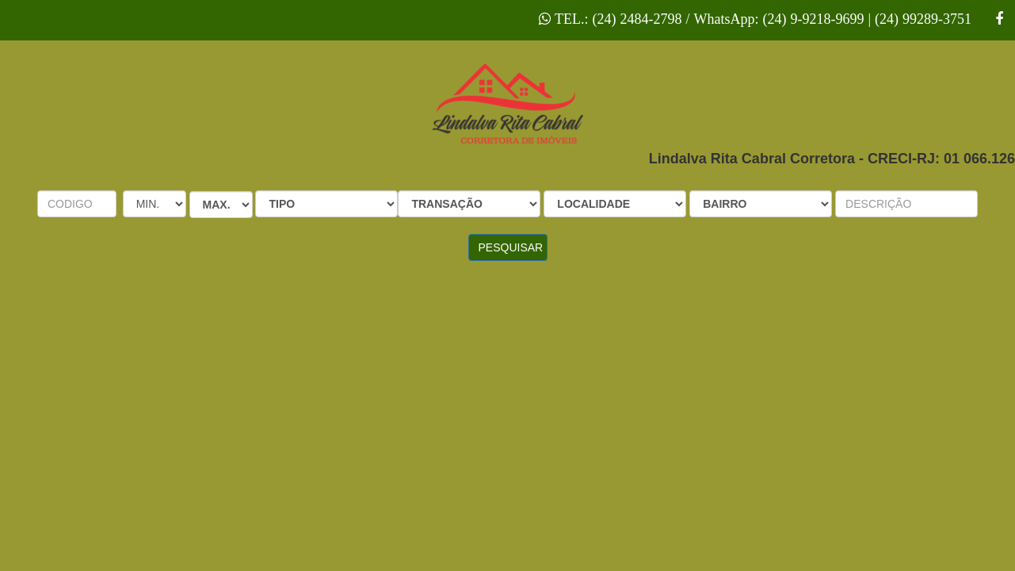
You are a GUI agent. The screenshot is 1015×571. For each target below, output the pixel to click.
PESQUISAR (511, 247)
